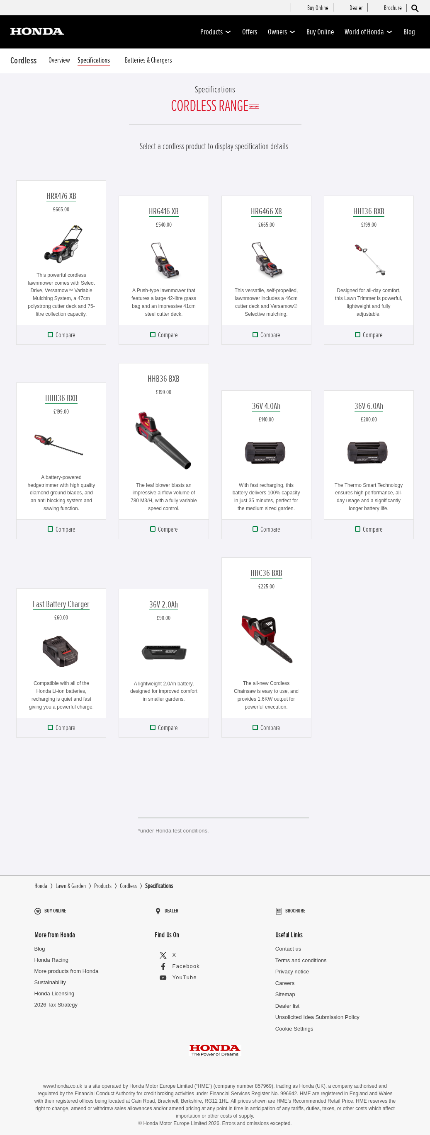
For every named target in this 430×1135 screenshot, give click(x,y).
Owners (282, 32)
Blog (409, 32)
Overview (59, 60)
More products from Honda (66, 967)
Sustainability (50, 978)
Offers (249, 32)
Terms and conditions (300, 956)
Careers (284, 979)
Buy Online (320, 32)
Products (215, 32)
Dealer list (287, 1002)
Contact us (288, 945)
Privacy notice (292, 968)
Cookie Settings (294, 1024)
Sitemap (285, 990)
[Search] (414, 8)
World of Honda (369, 32)
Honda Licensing (54, 990)
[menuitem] (317, 8)
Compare (65, 334)
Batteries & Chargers (148, 60)
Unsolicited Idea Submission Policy (317, 1013)
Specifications (94, 60)
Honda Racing (51, 956)
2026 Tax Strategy (56, 1001)
